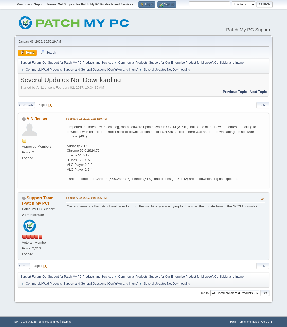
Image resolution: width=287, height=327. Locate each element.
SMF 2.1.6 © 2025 (25, 321)
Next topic (258, 92)
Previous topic (235, 92)
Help (233, 321)
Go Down (26, 105)
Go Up (23, 265)
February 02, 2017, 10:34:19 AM (86, 118)
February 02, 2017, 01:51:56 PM (86, 197)
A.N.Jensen (37, 119)
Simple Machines (48, 321)
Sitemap (67, 321)
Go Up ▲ (267, 321)
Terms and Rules (248, 321)
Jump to (203, 293)
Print (263, 105)
